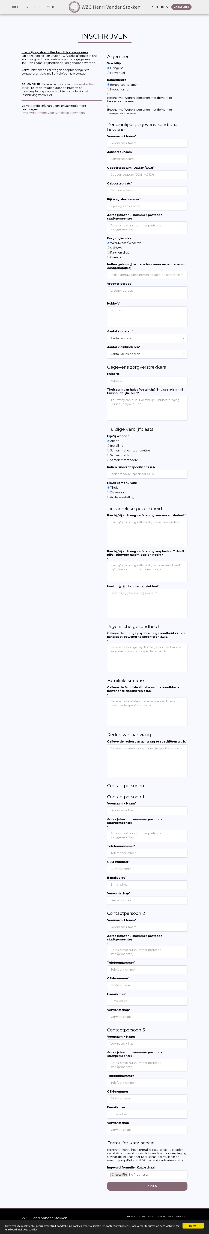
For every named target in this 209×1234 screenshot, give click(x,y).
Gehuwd (116, 247)
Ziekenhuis (118, 492)
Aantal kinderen (119, 331)
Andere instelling (122, 497)
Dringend (117, 68)
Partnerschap (120, 252)
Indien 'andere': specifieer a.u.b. (131, 467)
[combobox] (147, 338)
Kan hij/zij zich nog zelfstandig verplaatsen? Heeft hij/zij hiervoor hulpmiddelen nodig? (145, 553)
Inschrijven (147, 1186)
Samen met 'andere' (124, 460)
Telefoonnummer (120, 846)
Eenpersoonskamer (124, 84)
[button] (33, 7)
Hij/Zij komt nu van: (122, 483)
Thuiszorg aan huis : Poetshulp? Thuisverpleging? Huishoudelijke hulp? (145, 391)
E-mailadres (116, 877)
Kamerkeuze (117, 80)
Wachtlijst (115, 63)
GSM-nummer (117, 862)
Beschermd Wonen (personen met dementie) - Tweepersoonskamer (140, 111)
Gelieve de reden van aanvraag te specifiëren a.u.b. (146, 741)
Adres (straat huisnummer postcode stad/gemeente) (134, 216)
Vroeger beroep (119, 283)
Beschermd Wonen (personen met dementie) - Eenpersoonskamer (140, 99)
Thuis (114, 487)
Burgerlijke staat (120, 238)
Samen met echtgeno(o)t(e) (130, 450)
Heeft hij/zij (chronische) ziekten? (132, 586)
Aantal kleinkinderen (123, 347)
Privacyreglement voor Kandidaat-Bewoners (53, 113)
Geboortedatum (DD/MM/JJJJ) (130, 167)
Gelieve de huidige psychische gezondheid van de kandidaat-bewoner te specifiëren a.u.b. (146, 635)
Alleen (114, 441)
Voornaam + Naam (121, 136)
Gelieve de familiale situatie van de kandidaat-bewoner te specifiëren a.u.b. (143, 689)
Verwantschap (118, 893)
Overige (115, 257)
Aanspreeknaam (119, 152)
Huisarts (113, 374)
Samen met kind (121, 455)
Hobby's (113, 303)
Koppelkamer (120, 89)
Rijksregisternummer (123, 199)
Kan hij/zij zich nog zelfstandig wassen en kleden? (145, 515)
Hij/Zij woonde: (118, 436)
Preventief (117, 73)
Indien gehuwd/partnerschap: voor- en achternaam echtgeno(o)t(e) (146, 266)
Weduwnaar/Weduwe (126, 243)
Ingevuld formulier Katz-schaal (131, 1167)
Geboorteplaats (119, 183)
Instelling (116, 445)
